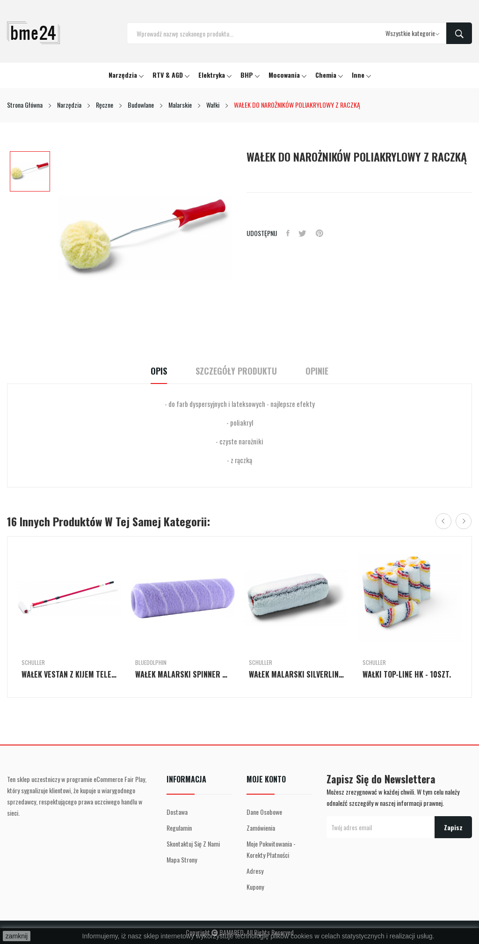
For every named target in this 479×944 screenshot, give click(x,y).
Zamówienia (261, 828)
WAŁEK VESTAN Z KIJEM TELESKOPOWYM (69, 674)
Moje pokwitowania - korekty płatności (271, 849)
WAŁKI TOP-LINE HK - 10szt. (407, 674)
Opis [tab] (157, 371)
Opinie (318, 371)
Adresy (255, 871)
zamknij (17, 936)
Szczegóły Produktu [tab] (236, 371)
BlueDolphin (151, 662)
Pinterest (320, 233)
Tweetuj (303, 233)
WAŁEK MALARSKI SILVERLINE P (296, 674)
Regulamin (179, 828)
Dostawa (177, 812)
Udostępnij (288, 233)
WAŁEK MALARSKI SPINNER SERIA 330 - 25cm (182, 674)
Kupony (255, 887)
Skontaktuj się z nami (193, 843)
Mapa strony (182, 859)
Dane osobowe (264, 812)
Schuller (33, 662)
